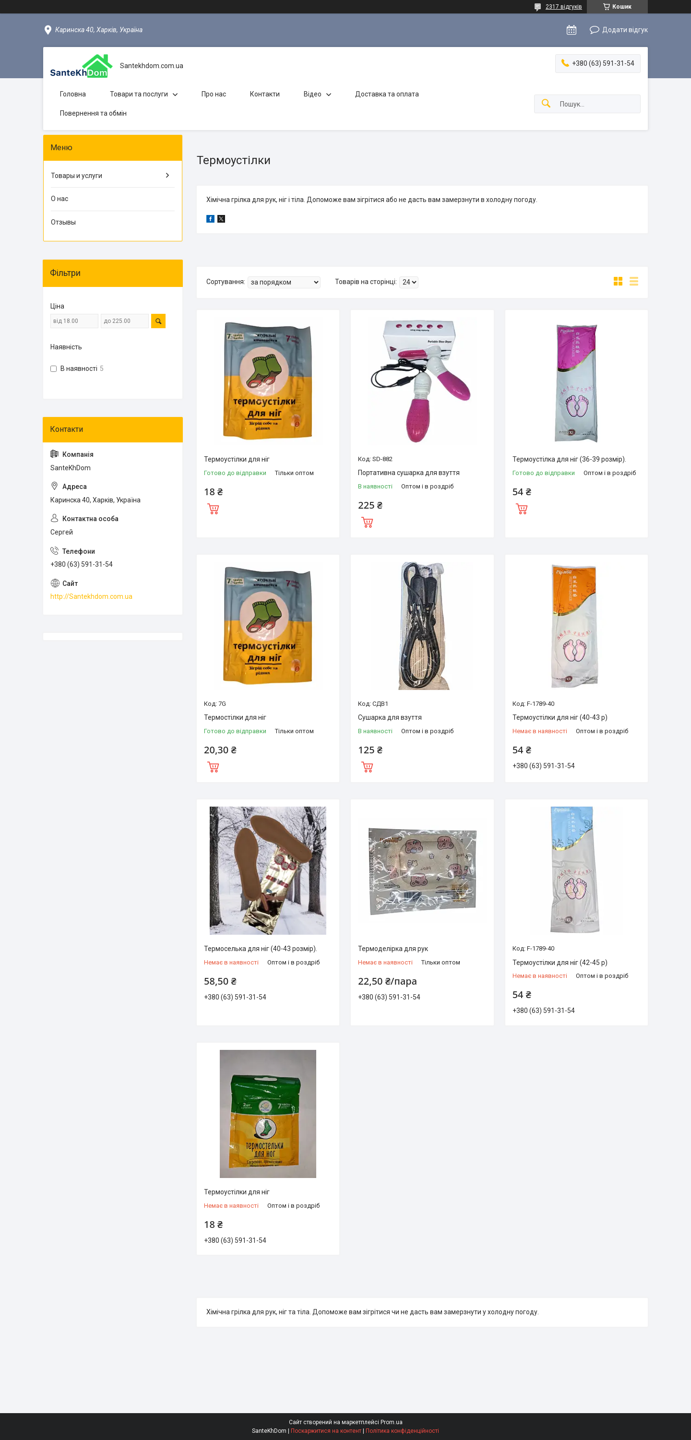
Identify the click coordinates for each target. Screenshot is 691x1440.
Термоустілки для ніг (237, 459)
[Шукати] (546, 103)
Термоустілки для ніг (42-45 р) (560, 962)
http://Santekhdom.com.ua (91, 596)
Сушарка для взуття (390, 717)
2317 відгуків (564, 6)
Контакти (265, 94)
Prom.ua (392, 1422)
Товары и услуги (76, 175)
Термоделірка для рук (393, 948)
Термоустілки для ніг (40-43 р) (560, 717)
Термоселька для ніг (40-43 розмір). (260, 948)
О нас (59, 198)
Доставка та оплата (387, 94)
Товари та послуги (139, 94)
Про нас (214, 94)
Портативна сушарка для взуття (409, 472)
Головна (73, 94)
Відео (313, 94)
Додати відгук (625, 30)
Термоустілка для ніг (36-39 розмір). (569, 459)
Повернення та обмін (93, 113)
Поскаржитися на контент (326, 1431)
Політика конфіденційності (402, 1431)
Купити (213, 508)
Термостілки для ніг (235, 717)
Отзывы (63, 222)
